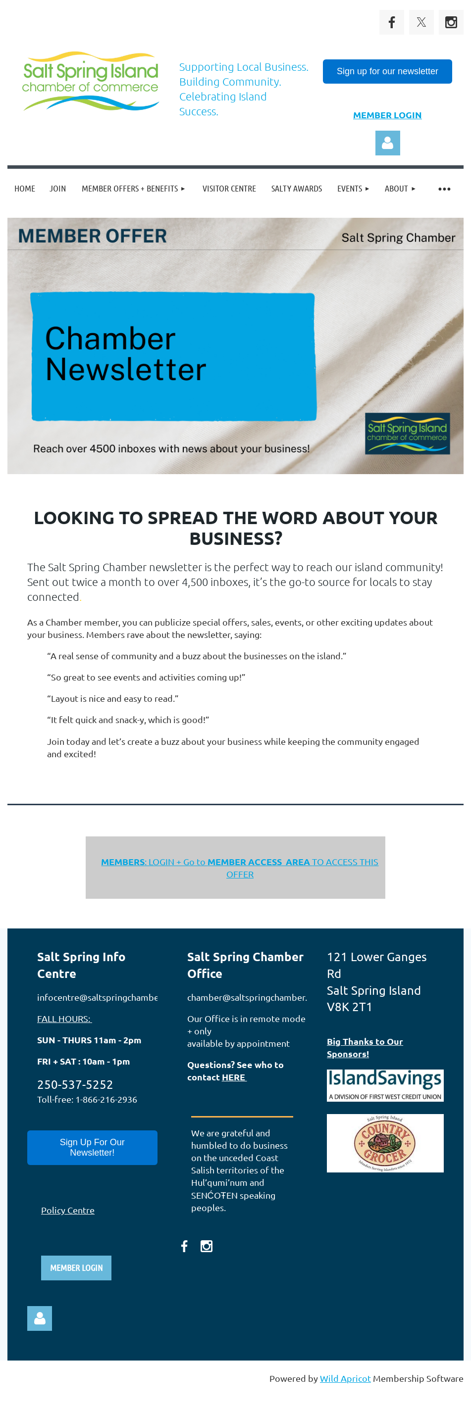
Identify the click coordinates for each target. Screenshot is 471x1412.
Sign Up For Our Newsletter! (92, 1147)
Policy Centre (68, 1210)
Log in (387, 143)
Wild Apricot (345, 1378)
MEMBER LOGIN (387, 114)
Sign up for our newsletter (387, 71)
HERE (234, 1076)
